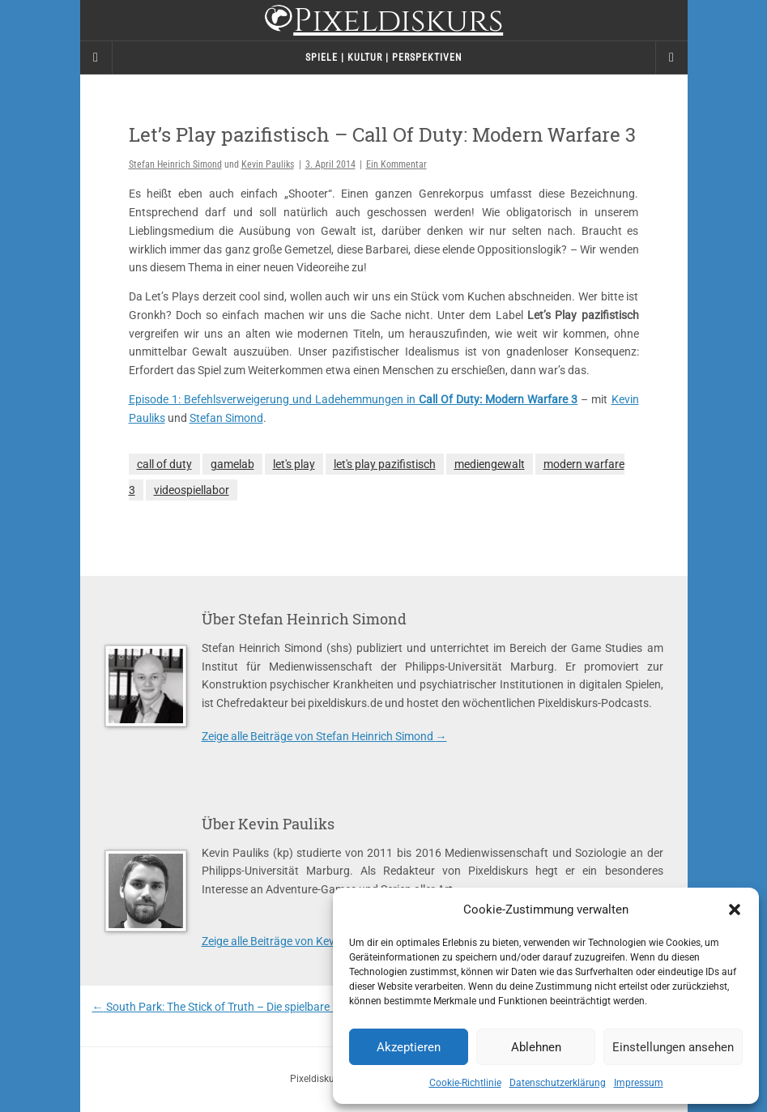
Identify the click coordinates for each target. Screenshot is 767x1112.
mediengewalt (489, 464)
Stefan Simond (226, 417)
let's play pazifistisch (385, 464)
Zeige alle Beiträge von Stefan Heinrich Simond (324, 736)
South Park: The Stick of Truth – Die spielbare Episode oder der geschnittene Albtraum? (315, 1006)
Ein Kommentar (396, 164)
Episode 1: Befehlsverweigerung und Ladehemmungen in (353, 399)
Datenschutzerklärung (557, 1083)
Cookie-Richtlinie (465, 1083)
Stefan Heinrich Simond (175, 164)
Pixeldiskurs (383, 22)
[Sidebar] (96, 57)
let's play (294, 464)
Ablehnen (536, 1047)
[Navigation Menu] (671, 57)
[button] (735, 909)
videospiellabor (191, 490)
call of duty (164, 464)
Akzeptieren (409, 1047)
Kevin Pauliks (267, 164)
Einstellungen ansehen (673, 1047)
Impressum (638, 1083)
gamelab (232, 464)
